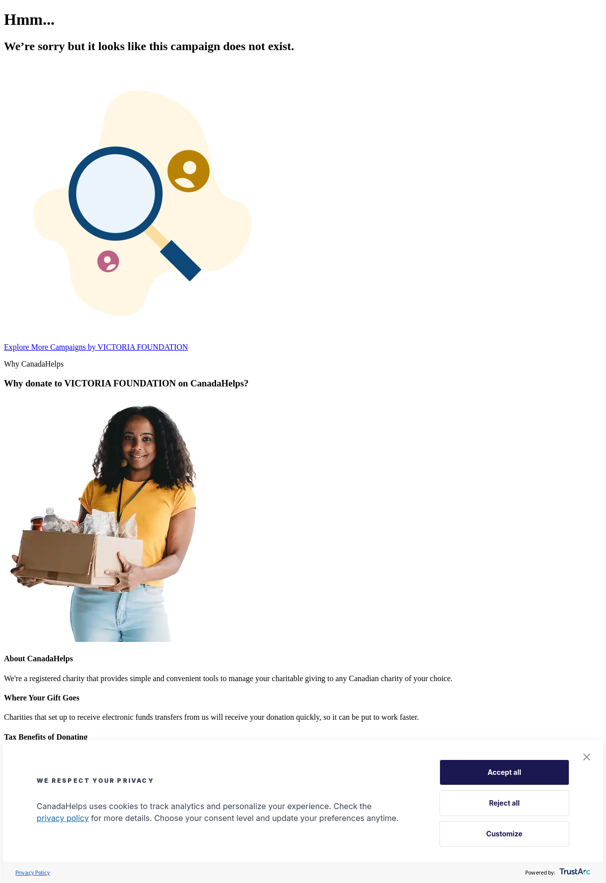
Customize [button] (504, 833)
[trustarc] (574, 872)
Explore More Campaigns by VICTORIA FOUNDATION (96, 347)
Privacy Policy (32, 872)
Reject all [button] (504, 803)
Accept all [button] (504, 772)
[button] (587, 757)
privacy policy (63, 818)
